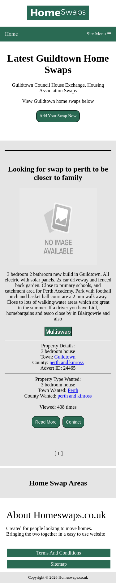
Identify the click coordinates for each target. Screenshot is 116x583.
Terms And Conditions (58, 552)
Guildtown (64, 356)
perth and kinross (66, 362)
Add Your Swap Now (58, 116)
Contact (73, 422)
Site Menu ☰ (99, 33)
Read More (46, 422)
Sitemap (58, 564)
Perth (73, 390)
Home (11, 34)
